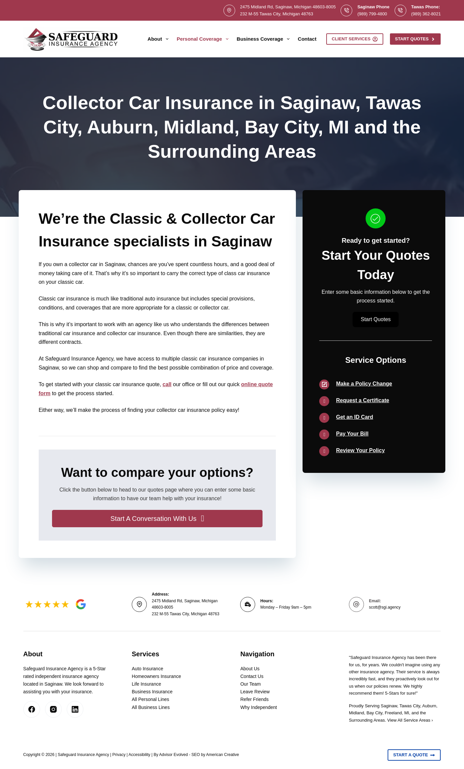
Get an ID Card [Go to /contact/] (354, 417)
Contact (307, 39)
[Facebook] (31, 709)
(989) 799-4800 (372, 13)
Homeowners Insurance (156, 676)
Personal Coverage (204, 39)
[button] (157, 518)
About (159, 39)
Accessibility (139, 754)
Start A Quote (414, 755)
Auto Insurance (147, 668)
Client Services (355, 39)
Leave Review (255, 691)
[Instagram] (53, 709)
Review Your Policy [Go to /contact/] (360, 450)
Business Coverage (264, 39)
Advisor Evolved (173, 754)
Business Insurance (152, 691)
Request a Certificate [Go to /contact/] (362, 400)
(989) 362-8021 (426, 13)
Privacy (118, 754)
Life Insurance (146, 684)
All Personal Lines (150, 699)
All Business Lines (151, 707)
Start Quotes (415, 39)
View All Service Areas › (410, 720)
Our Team (250, 684)
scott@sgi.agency (385, 607)
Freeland (393, 712)
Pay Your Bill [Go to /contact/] (352, 434)
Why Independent (258, 707)
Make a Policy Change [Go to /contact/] (364, 384)
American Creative (222, 754)
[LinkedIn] (75, 709)
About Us (250, 668)
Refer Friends (254, 699)
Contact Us (251, 676)
